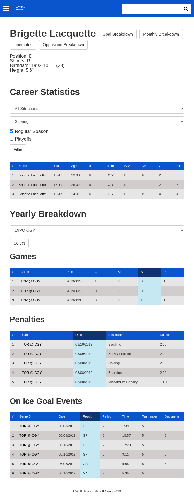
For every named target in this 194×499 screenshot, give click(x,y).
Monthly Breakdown (161, 34)
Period (107, 416)
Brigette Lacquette (32, 175)
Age (74, 166)
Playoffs (23, 139)
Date (69, 271)
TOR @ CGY (30, 281)
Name (23, 166)
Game (24, 271)
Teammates (150, 416)
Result (87, 416)
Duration (165, 334)
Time (125, 416)
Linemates (22, 44)
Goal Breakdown (117, 34)
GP (144, 166)
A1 (179, 166)
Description (115, 334)
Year (57, 166)
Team (110, 166)
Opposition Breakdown (63, 44)
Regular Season (32, 131)
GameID (25, 416)
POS (127, 166)
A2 (143, 271)
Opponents (172, 416)
